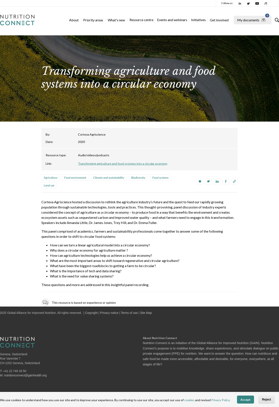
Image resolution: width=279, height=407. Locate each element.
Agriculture (50, 177)
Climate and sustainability (108, 177)
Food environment (75, 177)
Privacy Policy (220, 400)
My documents (253, 19)
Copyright (91, 313)
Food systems (160, 177)
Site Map (146, 313)
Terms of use (129, 313)
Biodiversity (138, 177)
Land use (49, 185)
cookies (189, 400)
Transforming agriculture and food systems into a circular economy (122, 163)
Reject (266, 399)
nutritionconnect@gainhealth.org (25, 375)
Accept (245, 399)
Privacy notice (109, 313)
